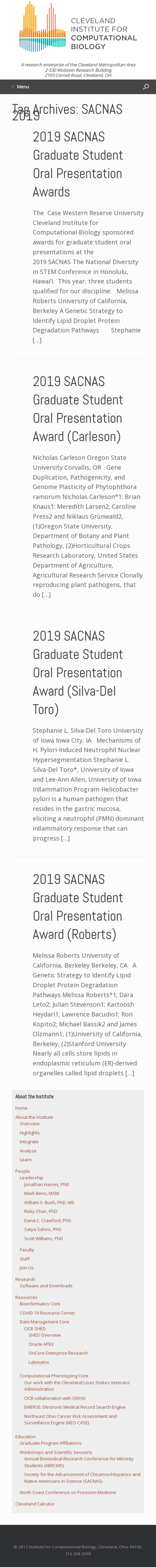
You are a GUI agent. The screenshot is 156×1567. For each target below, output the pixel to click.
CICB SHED (35, 1328)
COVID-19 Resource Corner (47, 1313)
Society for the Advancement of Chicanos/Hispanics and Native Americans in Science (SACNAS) (82, 1477)
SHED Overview (45, 1335)
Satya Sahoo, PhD (42, 1229)
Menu (20, 87)
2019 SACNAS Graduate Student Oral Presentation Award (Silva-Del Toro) (78, 672)
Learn (26, 1159)
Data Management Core (44, 1322)
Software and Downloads (46, 1286)
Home (21, 1108)
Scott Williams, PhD (43, 1238)
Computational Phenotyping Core (54, 1376)
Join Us (27, 1268)
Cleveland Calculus (34, 1504)
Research (25, 1279)
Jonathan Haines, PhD (46, 1184)
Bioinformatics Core (40, 1304)
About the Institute (34, 1117)
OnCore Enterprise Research (58, 1353)
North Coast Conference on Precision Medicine (68, 1492)
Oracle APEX (41, 1344)
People (22, 1171)
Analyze (28, 1151)
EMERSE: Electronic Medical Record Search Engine (75, 1407)
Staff (25, 1259)
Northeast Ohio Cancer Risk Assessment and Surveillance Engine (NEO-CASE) (70, 1419)
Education (25, 1436)
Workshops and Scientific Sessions (56, 1452)
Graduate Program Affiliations (50, 1443)
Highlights (30, 1133)
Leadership (31, 1177)
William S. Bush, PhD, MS (49, 1202)
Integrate (29, 1141)
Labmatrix (39, 1362)
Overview (30, 1123)
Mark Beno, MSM (41, 1193)
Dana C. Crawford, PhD (47, 1220)
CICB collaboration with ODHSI (54, 1398)
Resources (26, 1297)
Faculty (27, 1250)
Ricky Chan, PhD (40, 1211)
